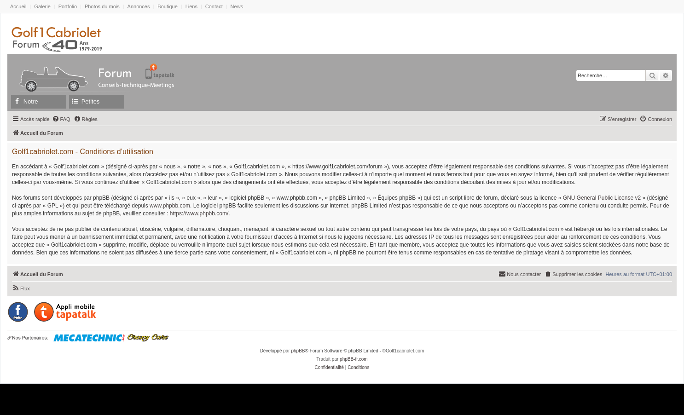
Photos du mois (102, 6)
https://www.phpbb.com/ (199, 213)
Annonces (139, 6)
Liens (191, 6)
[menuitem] (61, 119)
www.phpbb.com (170, 205)
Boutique (167, 6)
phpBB (298, 350)
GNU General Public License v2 (602, 198)
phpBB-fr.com (354, 359)
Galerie (42, 6)
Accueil (18, 6)
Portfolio (67, 6)
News (237, 6)
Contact (214, 6)
